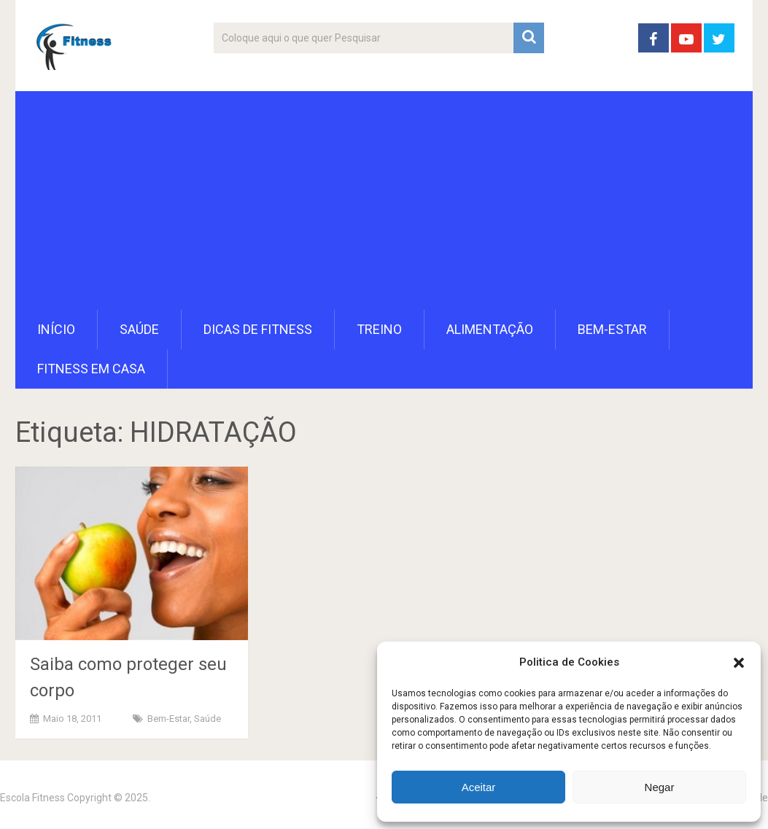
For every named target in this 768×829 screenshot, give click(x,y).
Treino (379, 329)
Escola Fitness (32, 797)
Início (56, 329)
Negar (660, 787)
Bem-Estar (612, 329)
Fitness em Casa (91, 368)
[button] (739, 662)
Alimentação (489, 329)
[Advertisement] (384, 200)
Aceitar (479, 787)
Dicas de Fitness (257, 329)
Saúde (139, 329)
